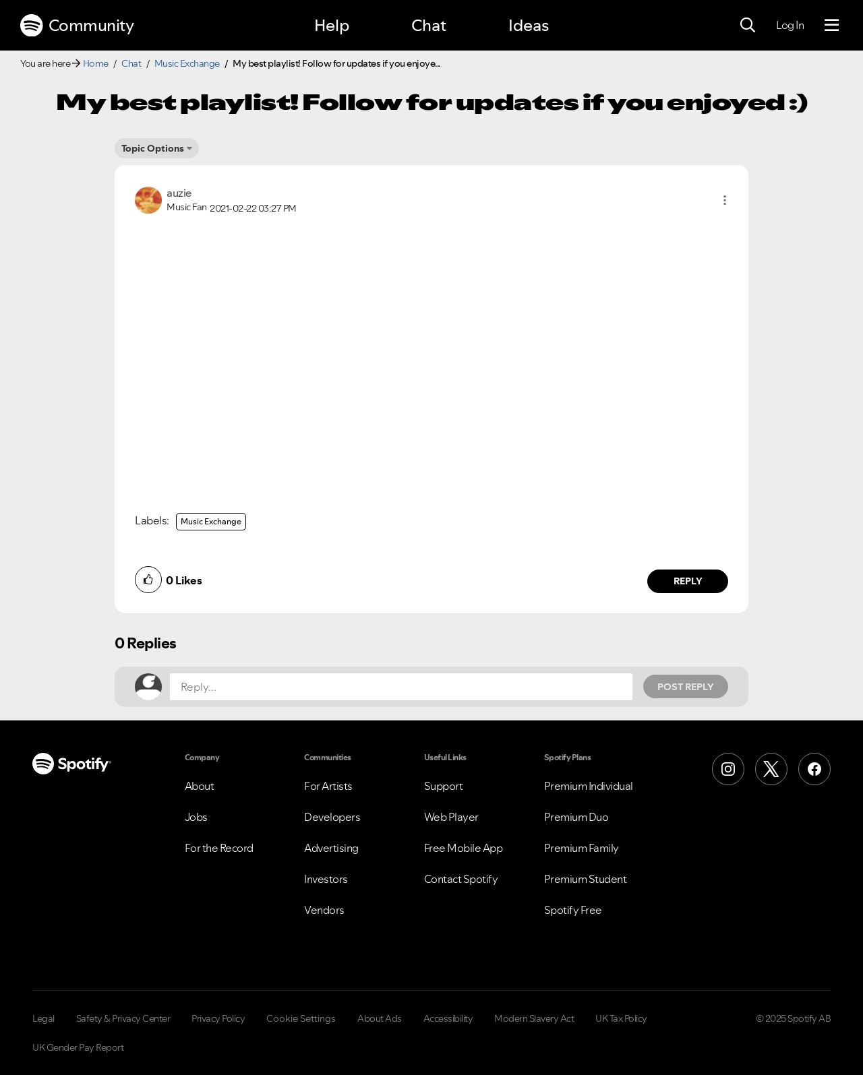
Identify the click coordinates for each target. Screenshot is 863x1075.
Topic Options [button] (152, 148)
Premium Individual (588, 785)
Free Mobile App (463, 847)
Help (331, 25)
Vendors (324, 909)
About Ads (379, 1018)
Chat (428, 25)
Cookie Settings (301, 1018)
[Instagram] (728, 769)
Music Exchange (187, 63)
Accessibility (448, 1018)
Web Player (451, 816)
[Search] (747, 25)
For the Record (219, 847)
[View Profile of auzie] (179, 192)
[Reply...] (401, 686)
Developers (332, 816)
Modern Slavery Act (534, 1018)
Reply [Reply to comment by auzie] (688, 581)
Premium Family (581, 847)
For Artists (328, 785)
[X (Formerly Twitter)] (771, 769)
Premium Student (585, 878)
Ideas (528, 25)
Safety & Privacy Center (123, 1018)
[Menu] (832, 25)
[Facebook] (814, 769)
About (199, 785)
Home (96, 63)
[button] (725, 200)
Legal (43, 1018)
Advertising (331, 847)
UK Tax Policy (621, 1018)
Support (443, 785)
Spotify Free (573, 909)
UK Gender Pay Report (77, 1047)
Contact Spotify (461, 878)
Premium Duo (576, 816)
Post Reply (685, 687)
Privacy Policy (218, 1018)
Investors (326, 878)
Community (76, 25)
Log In (790, 25)
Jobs (196, 816)
